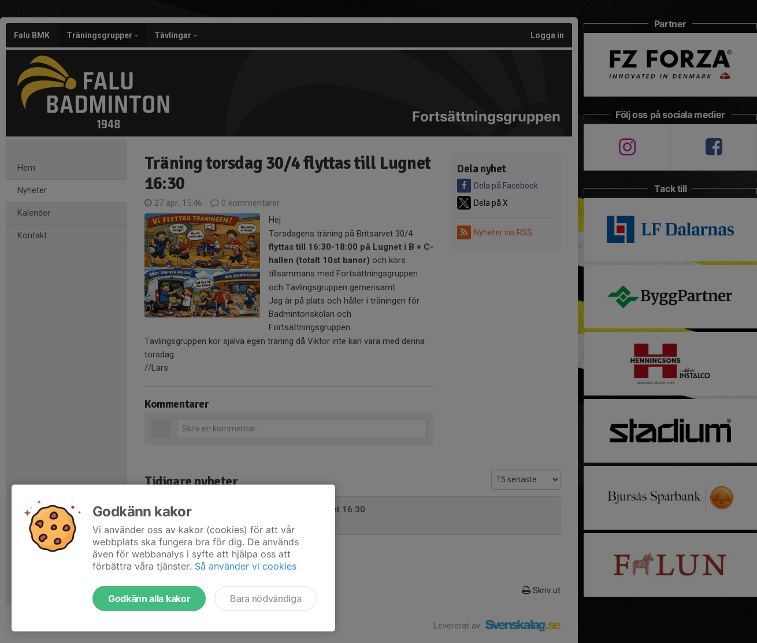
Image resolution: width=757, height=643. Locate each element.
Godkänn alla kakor (149, 598)
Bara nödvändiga (265, 598)
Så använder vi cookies (245, 566)
